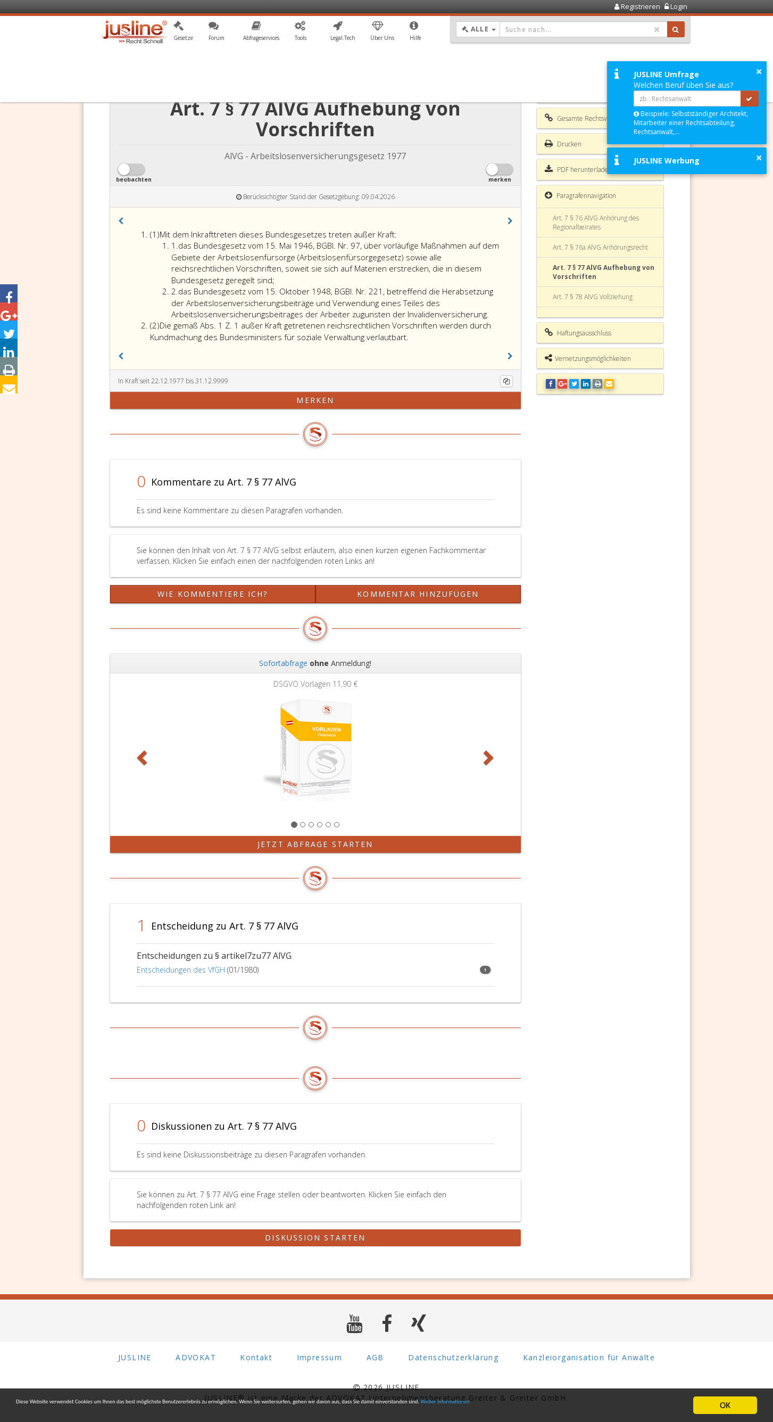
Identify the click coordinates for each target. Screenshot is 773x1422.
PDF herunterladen (578, 169)
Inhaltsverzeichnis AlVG (584, 92)
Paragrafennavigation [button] (580, 195)
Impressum (320, 1358)
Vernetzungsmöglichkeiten (588, 358)
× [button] (759, 71)
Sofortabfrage (283, 663)
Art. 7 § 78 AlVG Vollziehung (593, 296)
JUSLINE (135, 1358)
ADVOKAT (196, 1358)
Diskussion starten (315, 1237)
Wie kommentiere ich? (212, 594)
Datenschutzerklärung (453, 1358)
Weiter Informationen (56, 1410)
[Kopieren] (506, 381)
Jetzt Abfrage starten (315, 844)
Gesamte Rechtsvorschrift (587, 118)
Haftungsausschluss (578, 333)
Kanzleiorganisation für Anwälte (589, 1358)
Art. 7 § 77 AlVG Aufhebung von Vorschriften (603, 272)
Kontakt (256, 1358)
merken (315, 400)
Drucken (563, 144)
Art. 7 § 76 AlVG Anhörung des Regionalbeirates (596, 222)
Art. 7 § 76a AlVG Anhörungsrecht (600, 247)
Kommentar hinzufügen (418, 594)
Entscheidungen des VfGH (181, 970)
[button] (183, 33)
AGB (375, 1358)
